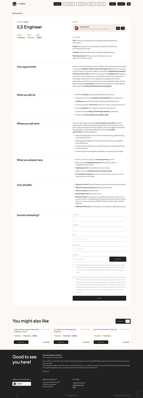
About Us (101, 4)
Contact (121, 4)
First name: (76, 214)
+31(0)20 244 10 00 (79, 383)
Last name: (76, 224)
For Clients (81, 4)
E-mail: (75, 235)
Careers (57, 4)
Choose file (118, 259)
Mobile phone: (77, 245)
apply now (21, 342)
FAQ (74, 387)
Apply (112, 4)
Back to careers (17, 13)
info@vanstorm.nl (78, 385)
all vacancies (123, 321)
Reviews (91, 4)
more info (46, 342)
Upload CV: (76, 255)
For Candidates (68, 4)
